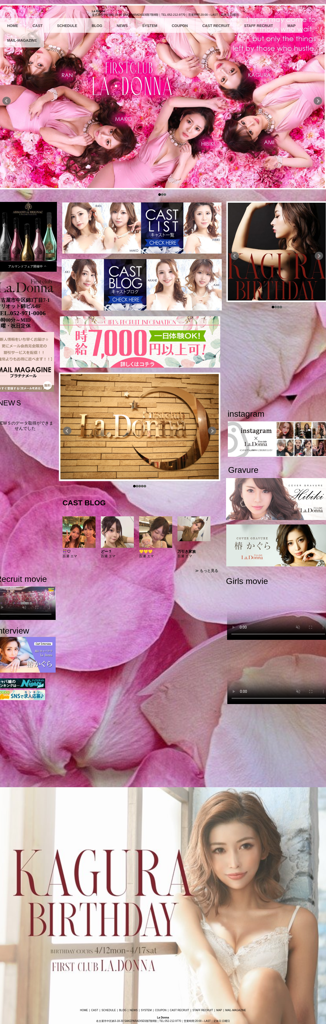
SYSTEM (149, 26)
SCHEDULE (67, 26)
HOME (12, 26)
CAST (38, 26)
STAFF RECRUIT (258, 26)
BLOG (97, 26)
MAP (291, 26)
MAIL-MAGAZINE (22, 40)
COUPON (180, 26)
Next (318, 101)
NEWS (122, 26)
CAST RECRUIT (216, 26)
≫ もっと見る (206, 571)
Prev (6, 101)
